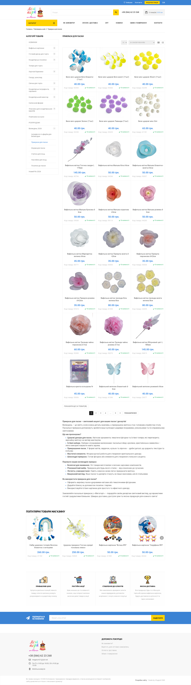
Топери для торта (36, 66)
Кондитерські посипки (38, 60)
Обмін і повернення (138, 23)
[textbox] (82, 12)
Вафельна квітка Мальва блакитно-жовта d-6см (148, 166)
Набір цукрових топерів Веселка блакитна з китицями (43, 546)
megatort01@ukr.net (40, 660)
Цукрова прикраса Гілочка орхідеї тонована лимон (78, 546)
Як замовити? (69, 23)
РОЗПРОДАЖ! (34, 123)
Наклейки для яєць (39, 160)
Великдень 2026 (39, 29)
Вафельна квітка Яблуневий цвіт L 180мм (148, 343)
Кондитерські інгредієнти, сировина (39, 90)
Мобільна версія (38, 669)
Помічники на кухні (36, 117)
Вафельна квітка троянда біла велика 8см (114, 299)
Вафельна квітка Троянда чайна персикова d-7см (79, 343)
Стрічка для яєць (38, 154)
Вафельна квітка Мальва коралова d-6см (114, 211)
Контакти (138, 2)
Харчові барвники (36, 72)
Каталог (32, 23)
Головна (29, 29)
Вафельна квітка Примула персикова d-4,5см (148, 255)
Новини (119, 23)
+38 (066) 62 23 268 (130, 12)
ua (163, 2)
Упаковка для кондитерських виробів (40, 110)
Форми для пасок (38, 148)
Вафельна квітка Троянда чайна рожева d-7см (114, 343)
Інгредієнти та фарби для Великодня (41, 135)
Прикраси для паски (55, 29)
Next (162, 538)
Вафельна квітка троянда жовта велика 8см (148, 299)
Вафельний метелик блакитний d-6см (113, 387)
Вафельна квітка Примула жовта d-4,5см (114, 255)
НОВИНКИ (33, 42)
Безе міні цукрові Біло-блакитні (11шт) (79, 78)
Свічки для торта (35, 83)
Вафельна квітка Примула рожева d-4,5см (79, 299)
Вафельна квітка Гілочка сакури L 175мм (79, 166)
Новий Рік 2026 (35, 172)
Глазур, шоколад (35, 77)
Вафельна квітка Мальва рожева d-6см (148, 211)
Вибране (129, 2)
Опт (106, 23)
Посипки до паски (38, 166)
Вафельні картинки (36, 48)
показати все (130, 413)
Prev (29, 538)
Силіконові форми (36, 103)
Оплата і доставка (90, 23)
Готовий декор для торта (39, 54)
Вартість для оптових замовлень (115, 647)
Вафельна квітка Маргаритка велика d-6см (79, 255)
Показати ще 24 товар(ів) (75, 406)
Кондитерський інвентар (38, 97)
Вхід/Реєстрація (152, 2)
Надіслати (158, 618)
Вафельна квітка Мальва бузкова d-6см (79, 211)
